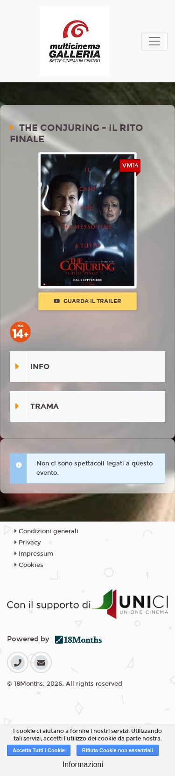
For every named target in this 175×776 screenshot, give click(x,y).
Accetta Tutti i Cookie (39, 750)
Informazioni (83, 765)
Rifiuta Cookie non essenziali (117, 750)
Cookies (28, 565)
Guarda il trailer (87, 301)
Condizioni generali (46, 531)
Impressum (33, 554)
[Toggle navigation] (154, 41)
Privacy (27, 542)
